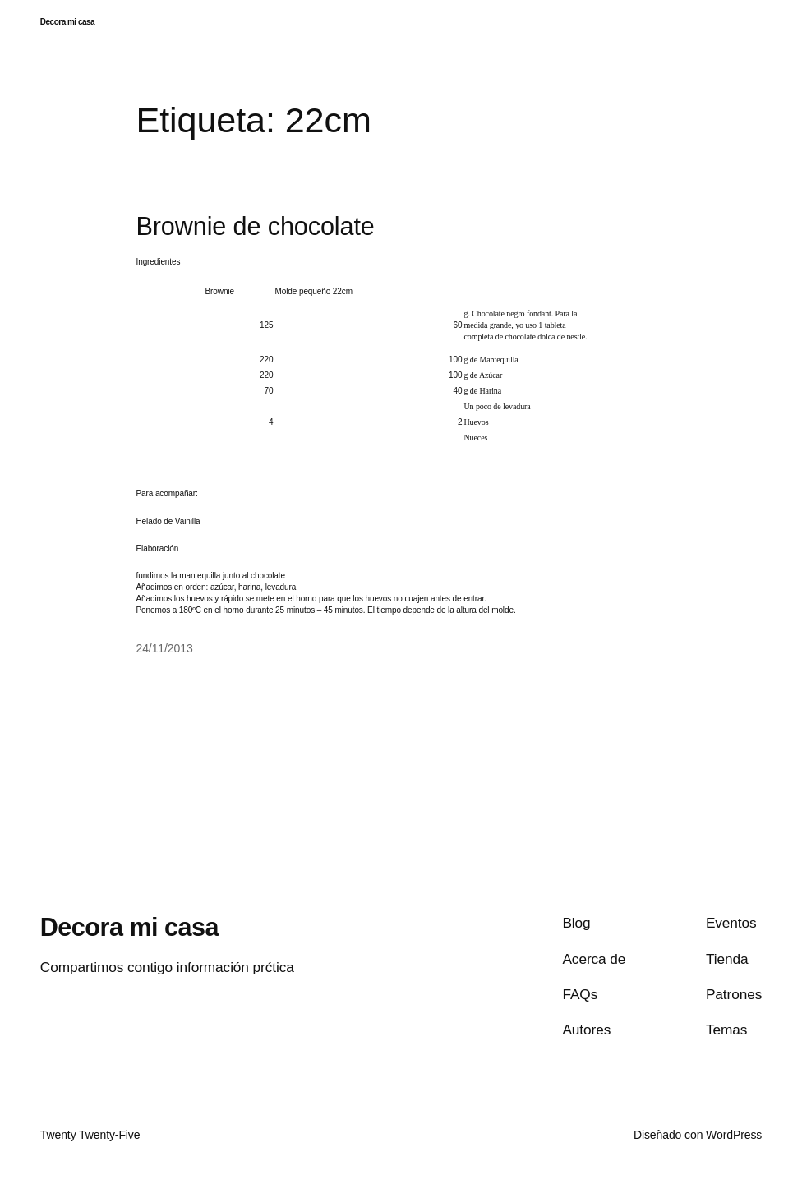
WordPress (734, 1134)
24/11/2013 (164, 648)
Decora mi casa (67, 21)
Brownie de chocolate (255, 226)
